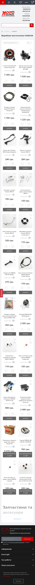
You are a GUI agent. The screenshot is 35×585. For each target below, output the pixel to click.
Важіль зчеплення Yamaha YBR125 (25, 151)
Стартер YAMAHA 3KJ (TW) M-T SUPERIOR (25, 441)
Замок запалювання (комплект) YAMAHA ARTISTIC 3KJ (9, 398)
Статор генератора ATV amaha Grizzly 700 (9, 66)
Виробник (7, 31)
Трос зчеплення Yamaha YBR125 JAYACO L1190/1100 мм (25, 274)
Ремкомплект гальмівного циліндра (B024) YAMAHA (9, 357)
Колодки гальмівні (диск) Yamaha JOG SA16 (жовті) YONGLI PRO (9, 316)
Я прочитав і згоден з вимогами (16, 543)
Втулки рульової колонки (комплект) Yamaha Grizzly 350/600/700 (25, 109)
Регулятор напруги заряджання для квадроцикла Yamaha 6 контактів (25, 399)
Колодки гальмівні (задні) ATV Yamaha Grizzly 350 (9, 108)
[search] (32, 25)
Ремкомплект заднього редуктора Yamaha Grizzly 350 (9, 441)
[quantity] (9, 80)
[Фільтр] (1, 293)
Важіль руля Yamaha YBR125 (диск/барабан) (9, 151)
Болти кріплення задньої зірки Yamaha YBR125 (25, 191)
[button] (14, 2)
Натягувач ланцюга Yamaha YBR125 (9, 191)
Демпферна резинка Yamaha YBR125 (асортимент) (26, 233)
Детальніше (6, 576)
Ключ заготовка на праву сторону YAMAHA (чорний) (9, 479)
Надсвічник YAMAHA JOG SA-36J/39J (9, 273)
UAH (26, 2)
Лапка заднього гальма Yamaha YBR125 (9, 232)
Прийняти (18, 581)
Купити (9, 85)
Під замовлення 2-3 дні (9, 455)
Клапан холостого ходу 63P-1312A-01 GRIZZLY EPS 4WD (25, 67)
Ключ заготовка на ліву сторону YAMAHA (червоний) (25, 357)
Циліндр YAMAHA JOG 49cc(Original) (25, 315)
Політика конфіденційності (16, 542)
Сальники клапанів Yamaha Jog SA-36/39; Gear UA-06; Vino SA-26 (25, 479)
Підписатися (27, 539)
